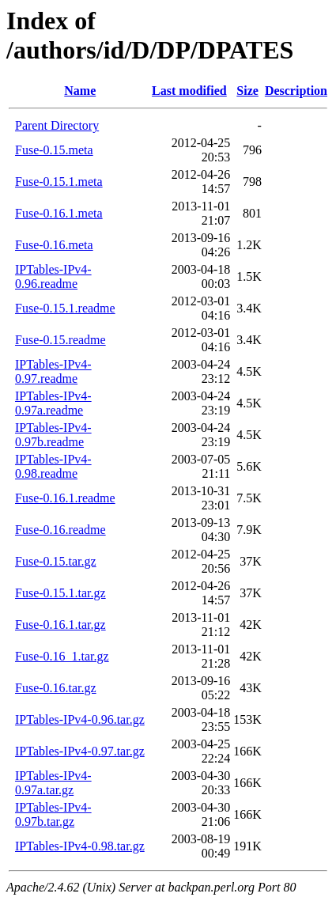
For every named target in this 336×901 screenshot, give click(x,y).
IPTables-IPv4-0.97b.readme (53, 435)
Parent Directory (57, 125)
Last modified (189, 90)
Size (247, 90)
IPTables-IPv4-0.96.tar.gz (80, 719)
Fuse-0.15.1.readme (65, 308)
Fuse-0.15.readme (60, 339)
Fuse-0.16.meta (54, 245)
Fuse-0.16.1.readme (65, 498)
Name (80, 90)
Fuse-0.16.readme (60, 529)
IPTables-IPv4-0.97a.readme (53, 403)
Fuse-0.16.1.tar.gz (60, 624)
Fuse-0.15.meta (54, 150)
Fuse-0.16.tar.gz (55, 688)
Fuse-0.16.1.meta (59, 213)
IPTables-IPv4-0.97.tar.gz (80, 751)
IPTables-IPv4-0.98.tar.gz (80, 846)
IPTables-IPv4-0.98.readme (53, 466)
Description (296, 90)
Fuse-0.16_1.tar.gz (62, 656)
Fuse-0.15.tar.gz (55, 561)
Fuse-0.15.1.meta (59, 181)
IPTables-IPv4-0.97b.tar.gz (53, 814)
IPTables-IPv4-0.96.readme (53, 276)
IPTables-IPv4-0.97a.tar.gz (53, 783)
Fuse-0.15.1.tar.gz (60, 593)
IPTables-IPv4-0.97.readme (53, 371)
